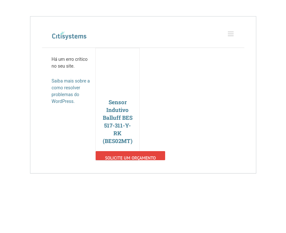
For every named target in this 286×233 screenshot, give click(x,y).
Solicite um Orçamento (130, 157)
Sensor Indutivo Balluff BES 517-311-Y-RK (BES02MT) (117, 121)
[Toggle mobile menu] (231, 33)
